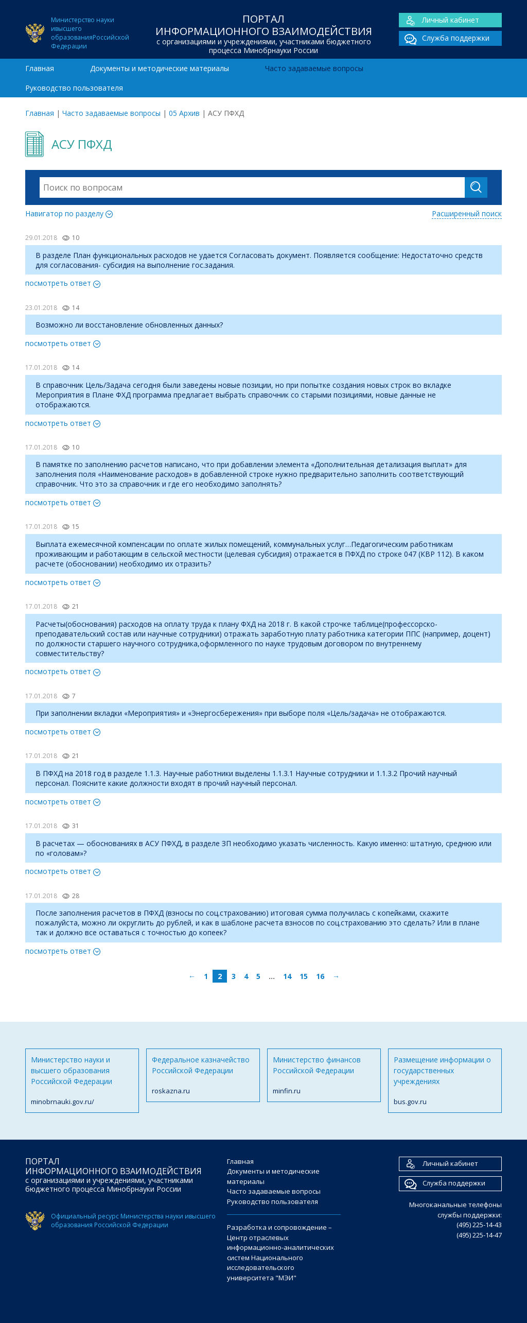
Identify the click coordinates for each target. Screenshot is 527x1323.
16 (320, 976)
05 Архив (184, 113)
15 (304, 976)
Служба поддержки (444, 38)
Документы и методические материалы (159, 68)
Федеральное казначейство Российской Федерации (203, 1075)
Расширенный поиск (467, 213)
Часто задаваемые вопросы (314, 68)
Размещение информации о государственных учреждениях (445, 1081)
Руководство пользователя (74, 88)
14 (287, 976)
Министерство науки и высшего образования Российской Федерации (82, 1081)
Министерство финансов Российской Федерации (324, 1075)
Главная (39, 68)
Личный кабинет (439, 20)
